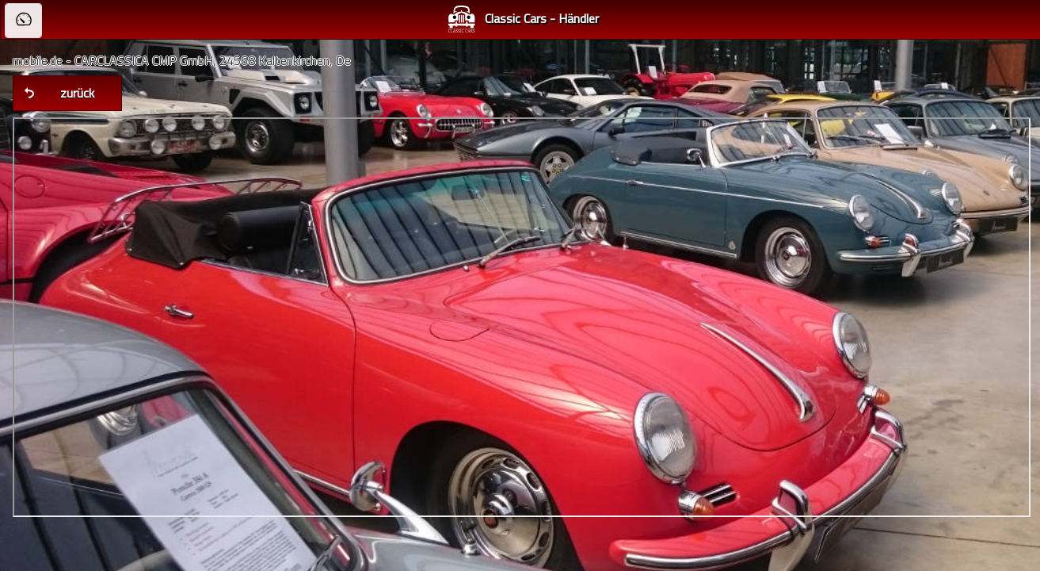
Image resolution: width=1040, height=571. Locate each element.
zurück (77, 92)
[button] (23, 20)
